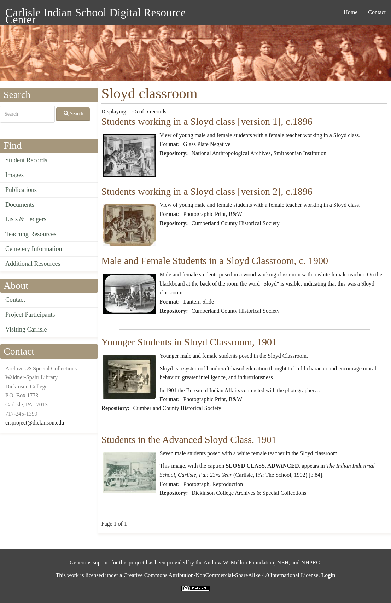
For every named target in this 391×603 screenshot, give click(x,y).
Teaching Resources (30, 234)
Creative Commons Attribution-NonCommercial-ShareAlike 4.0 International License (220, 575)
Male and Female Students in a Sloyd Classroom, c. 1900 (214, 260)
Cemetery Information (33, 248)
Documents (19, 204)
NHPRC (310, 563)
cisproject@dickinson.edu (34, 423)
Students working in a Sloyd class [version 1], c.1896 (207, 121)
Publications (21, 189)
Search (73, 113)
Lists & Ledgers (25, 219)
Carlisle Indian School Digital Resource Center (95, 13)
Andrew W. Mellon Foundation (239, 563)
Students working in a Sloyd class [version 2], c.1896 (207, 191)
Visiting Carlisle (26, 329)
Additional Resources (32, 263)
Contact (377, 12)
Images (14, 174)
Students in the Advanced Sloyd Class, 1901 (188, 439)
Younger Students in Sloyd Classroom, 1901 (189, 341)
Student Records (26, 160)
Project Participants (30, 314)
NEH (283, 563)
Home (350, 12)
